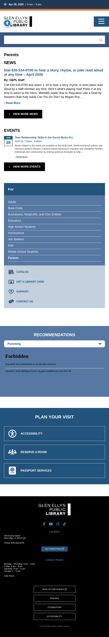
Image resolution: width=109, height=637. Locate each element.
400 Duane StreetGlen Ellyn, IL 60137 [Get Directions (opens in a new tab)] (14, 536)
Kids (11, 245)
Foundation (54, 607)
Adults (12, 202)
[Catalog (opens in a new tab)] (54, 272)
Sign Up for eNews (54, 589)
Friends (54, 598)
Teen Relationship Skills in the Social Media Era (44, 137)
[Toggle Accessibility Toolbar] (7, 23)
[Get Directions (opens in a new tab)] (54, 549)
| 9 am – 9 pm (22, 4)
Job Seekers (16, 239)
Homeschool (16, 233)
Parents (13, 258)
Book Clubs (15, 208)
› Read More (12, 103)
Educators (14, 220)
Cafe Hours (9, 576)
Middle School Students (23, 251)
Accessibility (54, 616)
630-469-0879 (17, 543)
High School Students (22, 226)
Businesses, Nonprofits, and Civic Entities (34, 214)
